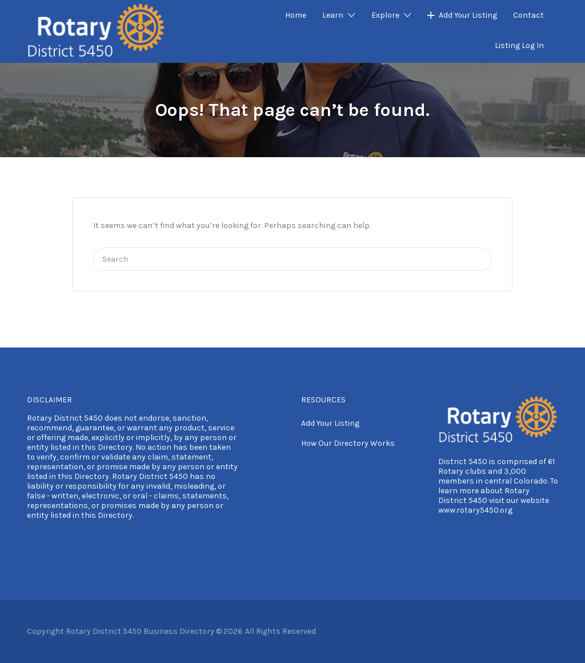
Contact (528, 15)
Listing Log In (519, 45)
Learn (332, 15)
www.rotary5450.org (475, 510)
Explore (385, 15)
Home (295, 15)
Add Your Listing (468, 15)
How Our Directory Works (348, 443)
